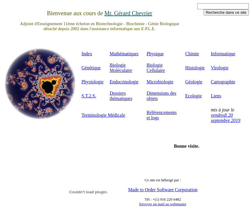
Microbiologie (160, 81)
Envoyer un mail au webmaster (163, 204)
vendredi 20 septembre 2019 (225, 118)
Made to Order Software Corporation (162, 189)
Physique (155, 53)
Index (86, 53)
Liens (216, 95)
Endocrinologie (124, 81)
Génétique (91, 67)
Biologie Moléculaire (121, 68)
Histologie (195, 67)
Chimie (192, 53)
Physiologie (92, 81)
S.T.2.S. (88, 95)
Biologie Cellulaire (156, 68)
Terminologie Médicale (103, 115)
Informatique (223, 53)
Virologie (219, 67)
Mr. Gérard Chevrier (128, 13)
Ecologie (193, 95)
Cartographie (223, 81)
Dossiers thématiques (121, 96)
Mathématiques (124, 53)
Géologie (193, 81)
